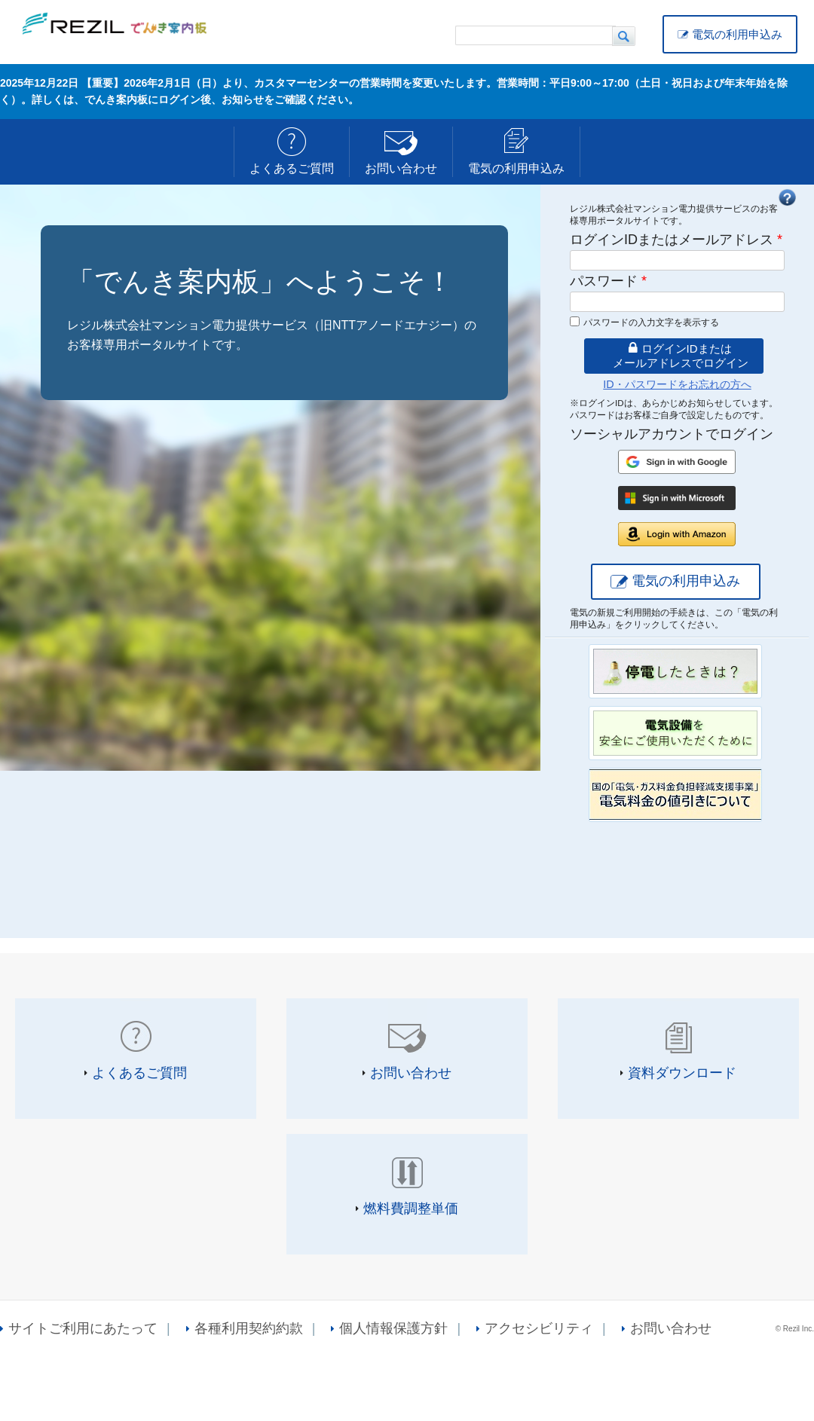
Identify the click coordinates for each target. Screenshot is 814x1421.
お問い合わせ (401, 168)
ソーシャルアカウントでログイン (671, 434)
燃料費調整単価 (410, 1208)
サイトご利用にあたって (83, 1328)
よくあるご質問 (291, 168)
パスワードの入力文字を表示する (651, 322)
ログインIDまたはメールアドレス (676, 239)
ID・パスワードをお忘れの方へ (677, 384)
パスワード (608, 281)
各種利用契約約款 (248, 1328)
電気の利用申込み (737, 34)
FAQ (787, 197)
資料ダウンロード (682, 1072)
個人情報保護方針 (393, 1328)
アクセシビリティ (539, 1328)
